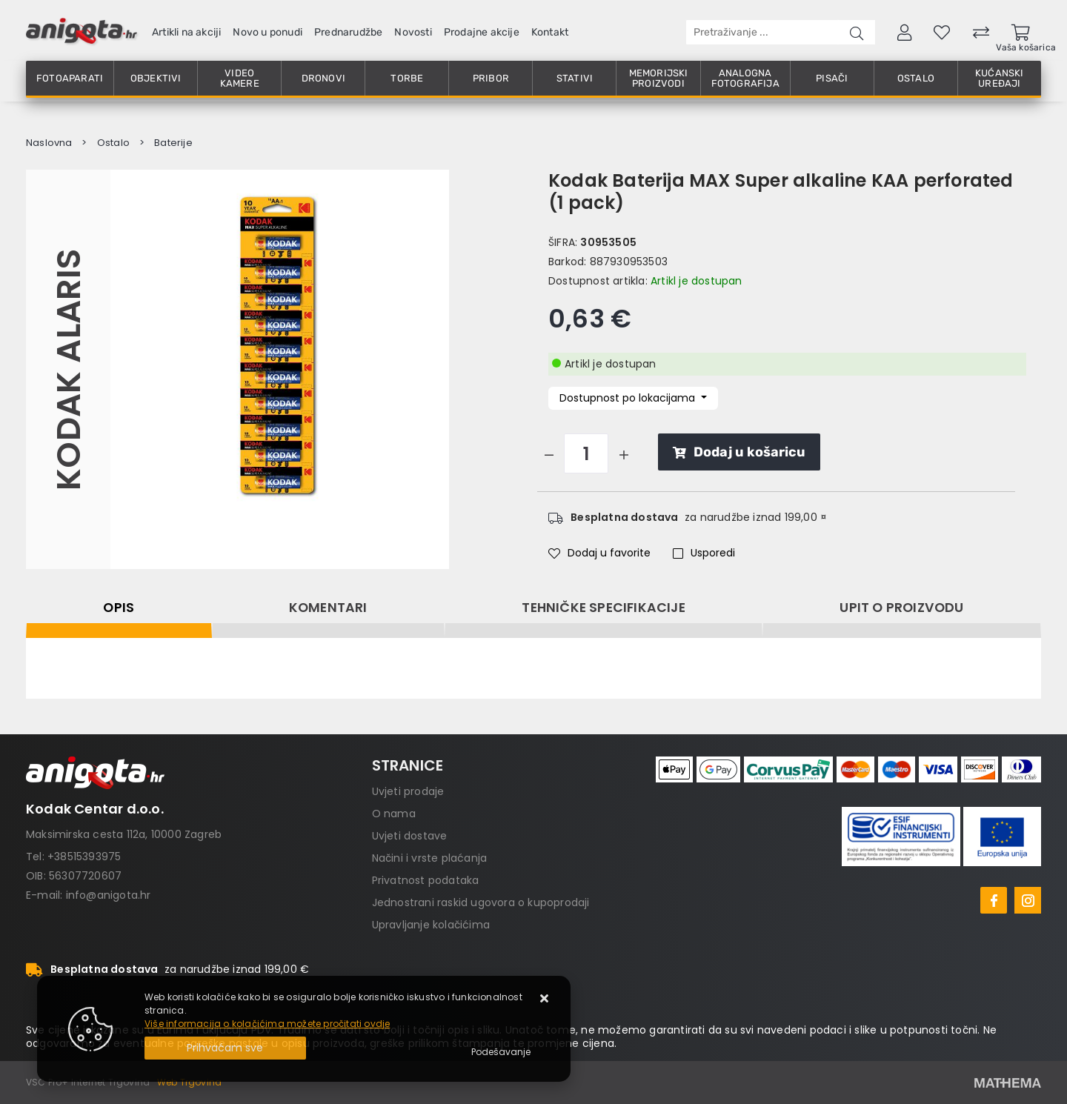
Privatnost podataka (425, 880)
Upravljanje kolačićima (431, 924)
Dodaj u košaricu (739, 452)
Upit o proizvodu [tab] (901, 607)
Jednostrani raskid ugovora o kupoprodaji (481, 902)
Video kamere (239, 78)
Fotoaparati (69, 78)
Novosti (412, 32)
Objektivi (156, 78)
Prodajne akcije (481, 32)
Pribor (491, 78)
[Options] (500, 1052)
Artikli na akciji (186, 32)
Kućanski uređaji (999, 78)
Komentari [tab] (328, 607)
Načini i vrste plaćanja (430, 858)
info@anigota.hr (108, 895)
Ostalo (915, 78)
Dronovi (323, 78)
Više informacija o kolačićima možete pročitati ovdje (267, 1023)
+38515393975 (84, 856)
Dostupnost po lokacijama (628, 397)
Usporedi (704, 552)
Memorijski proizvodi (658, 78)
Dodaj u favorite (599, 552)
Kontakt (549, 32)
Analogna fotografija (745, 78)
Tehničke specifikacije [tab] (603, 607)
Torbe (406, 78)
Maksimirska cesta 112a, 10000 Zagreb (124, 834)
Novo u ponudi (267, 32)
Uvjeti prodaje (408, 791)
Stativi (574, 78)
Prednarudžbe (348, 32)
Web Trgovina (189, 1082)
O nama (394, 813)
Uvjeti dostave (410, 835)
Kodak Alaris (67, 369)
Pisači (832, 78)
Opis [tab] (118, 607)
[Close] (225, 1048)
